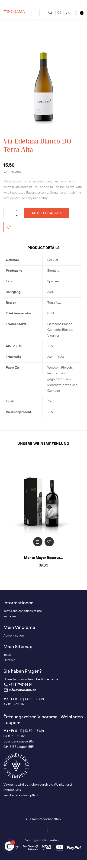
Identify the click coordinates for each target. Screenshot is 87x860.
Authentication (13, 636)
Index (7, 655)
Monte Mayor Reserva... (43, 558)
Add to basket (47, 213)
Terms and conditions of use (22, 611)
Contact (9, 660)
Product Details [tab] (43, 247)
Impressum (10, 616)
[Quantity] (12, 213)
